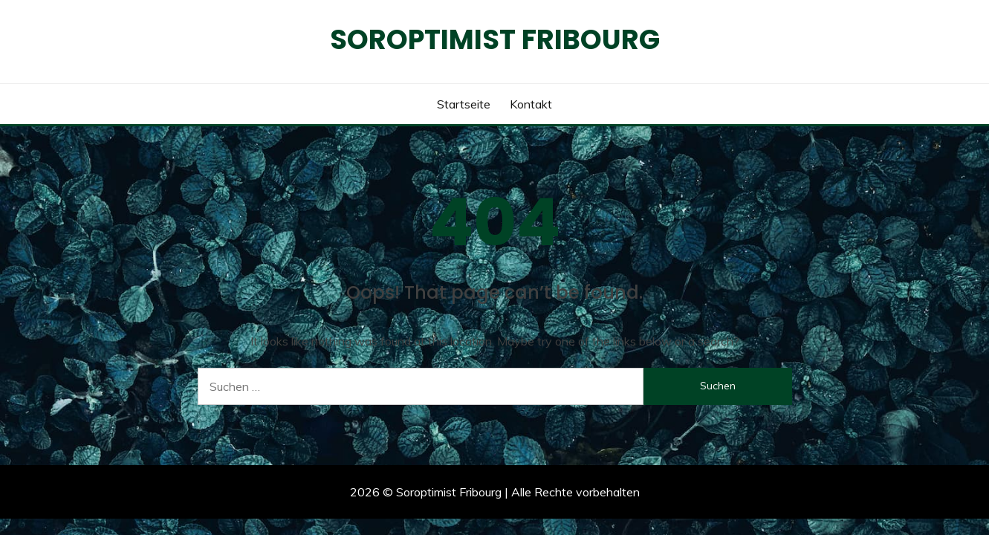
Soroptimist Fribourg (495, 39)
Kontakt (531, 104)
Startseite (463, 104)
